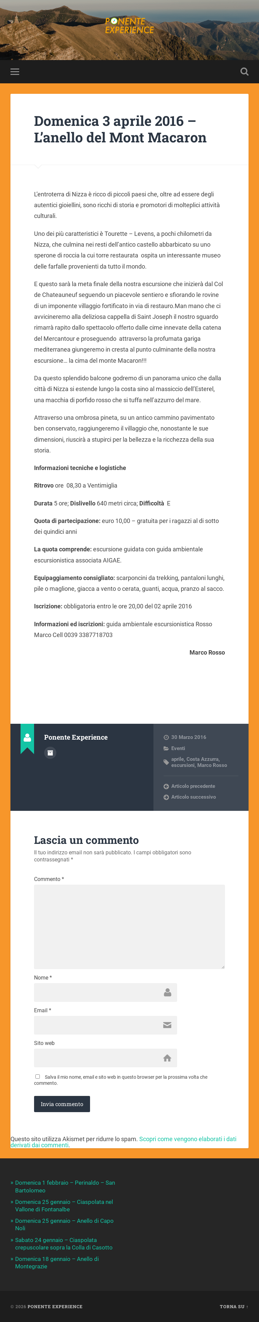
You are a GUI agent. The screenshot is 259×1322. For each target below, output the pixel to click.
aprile (177, 759)
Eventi (178, 748)
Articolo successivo (193, 797)
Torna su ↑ (234, 1306)
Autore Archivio (50, 753)
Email (42, 1010)
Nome (43, 978)
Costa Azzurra (202, 759)
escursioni (183, 765)
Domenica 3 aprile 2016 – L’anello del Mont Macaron (120, 129)
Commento (49, 879)
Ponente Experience (55, 1306)
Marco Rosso (212, 765)
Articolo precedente (193, 786)
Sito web (44, 1043)
